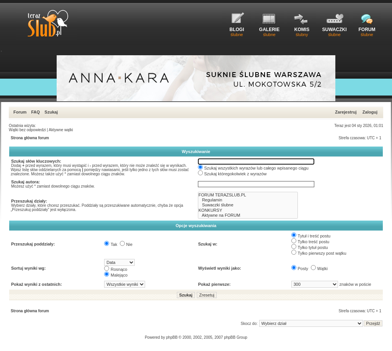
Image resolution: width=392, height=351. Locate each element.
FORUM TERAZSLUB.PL (248, 195)
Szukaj (51, 112)
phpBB (172, 337)
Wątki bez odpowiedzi (27, 130)
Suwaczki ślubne (248, 205)
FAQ (35, 112)
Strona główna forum (30, 138)
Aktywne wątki (61, 130)
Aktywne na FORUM (248, 215)
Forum (19, 112)
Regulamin (248, 200)
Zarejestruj (345, 112)
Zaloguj (370, 112)
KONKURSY (248, 210)
